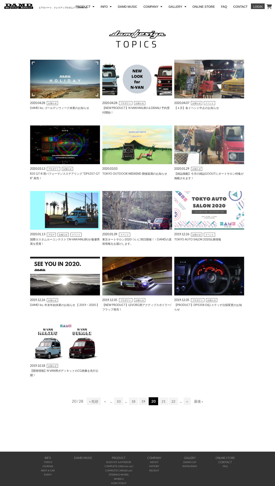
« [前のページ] (104, 401)
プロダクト (125, 103)
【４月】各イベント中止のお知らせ (198, 108)
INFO (104, 6)
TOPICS (48, 461)
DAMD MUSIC (127, 6)
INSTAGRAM (189, 465)
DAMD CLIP (190, 461)
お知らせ (52, 103)
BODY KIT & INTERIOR (118, 461)
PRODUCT (83, 6)
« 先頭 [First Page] (92, 401)
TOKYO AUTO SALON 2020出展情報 (198, 239)
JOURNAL (48, 465)
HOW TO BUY (119, 480)
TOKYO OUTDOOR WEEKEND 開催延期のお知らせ (136, 173)
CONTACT (240, 6)
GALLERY (175, 6)
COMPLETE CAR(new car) (119, 465)
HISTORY (154, 465)
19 (143, 401)
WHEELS (118, 476)
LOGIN (258, 6)
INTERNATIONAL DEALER (119, 484)
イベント (209, 103)
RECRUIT (154, 469)
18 (133, 401)
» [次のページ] (188, 401)
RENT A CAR (47, 469)
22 (174, 401)
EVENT (48, 473)
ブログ (51, 234)
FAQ (224, 6)
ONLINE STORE (203, 6)
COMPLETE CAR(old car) (118, 469)
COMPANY (151, 6)
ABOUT (154, 461)
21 (164, 401)
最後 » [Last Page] (200, 401)
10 (118, 401)
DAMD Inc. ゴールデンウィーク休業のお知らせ (61, 108)
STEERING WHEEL (118, 473)
